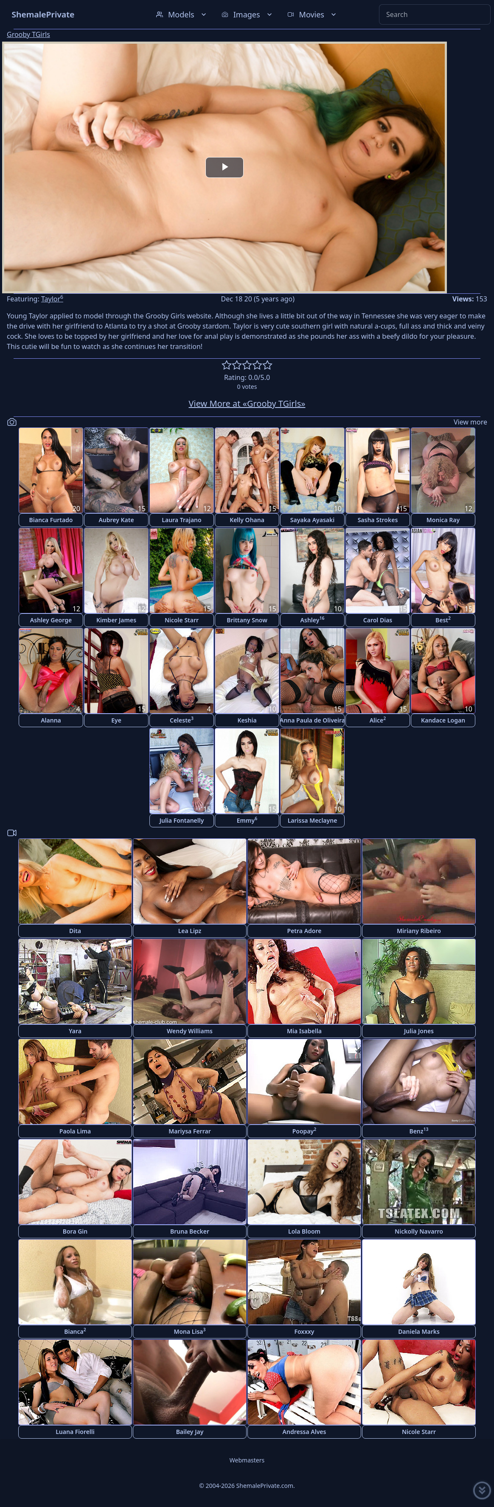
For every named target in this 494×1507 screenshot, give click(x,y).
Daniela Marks (419, 1331)
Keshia (246, 720)
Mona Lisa (189, 1331)
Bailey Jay (190, 1432)
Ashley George (51, 620)
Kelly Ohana (247, 520)
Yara (75, 1031)
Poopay (304, 1130)
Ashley (312, 619)
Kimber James (116, 620)
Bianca (75, 1331)
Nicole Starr (182, 620)
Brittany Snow (247, 620)
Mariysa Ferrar (189, 1131)
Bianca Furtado (51, 520)
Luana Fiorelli (75, 1432)
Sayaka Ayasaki (312, 520)
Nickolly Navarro (419, 1231)
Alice (378, 719)
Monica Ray (443, 520)
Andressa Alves (304, 1432)
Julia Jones (419, 1031)
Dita (75, 931)
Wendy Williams (190, 1031)
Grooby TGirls (28, 34)
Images (248, 14)
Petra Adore (304, 931)
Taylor (52, 299)
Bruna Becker (189, 1231)
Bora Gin (75, 1231)
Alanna (51, 720)
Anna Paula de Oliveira (312, 720)
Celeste (182, 719)
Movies (312, 14)
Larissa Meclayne (312, 820)
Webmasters (247, 1460)
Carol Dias (377, 620)
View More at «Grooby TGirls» (247, 403)
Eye (116, 720)
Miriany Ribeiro (419, 931)
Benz (418, 1130)
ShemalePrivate (43, 14)
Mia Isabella (304, 1031)
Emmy (247, 819)
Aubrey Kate (116, 520)
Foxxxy (304, 1331)
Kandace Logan (443, 720)
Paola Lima (75, 1131)
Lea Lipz (190, 931)
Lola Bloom (304, 1231)
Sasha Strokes (378, 520)
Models (182, 14)
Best (443, 619)
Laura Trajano (181, 520)
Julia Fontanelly (182, 820)
